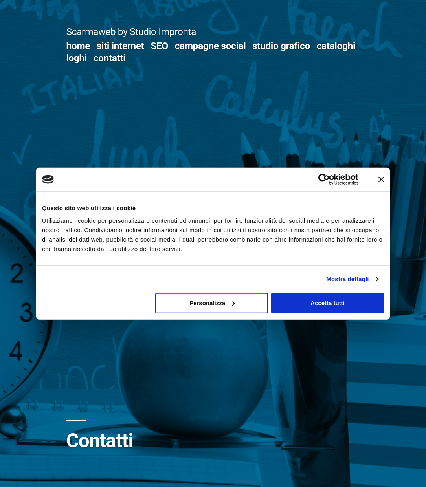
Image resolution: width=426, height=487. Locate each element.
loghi (76, 58)
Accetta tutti (327, 302)
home (78, 45)
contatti (110, 58)
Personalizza (212, 302)
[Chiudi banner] (381, 179)
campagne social (210, 45)
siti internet (120, 45)
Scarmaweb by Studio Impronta (131, 31)
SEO (159, 45)
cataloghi (336, 45)
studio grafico (281, 45)
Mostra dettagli (347, 279)
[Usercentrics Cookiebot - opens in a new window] (324, 179)
